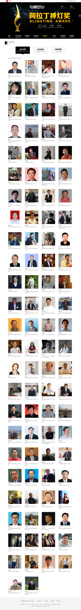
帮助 (75, 1)
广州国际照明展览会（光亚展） (27, 601)
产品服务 (46, 601)
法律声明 (52, 601)
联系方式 (59, 601)
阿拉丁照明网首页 (69, 1)
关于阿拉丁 (39, 601)
